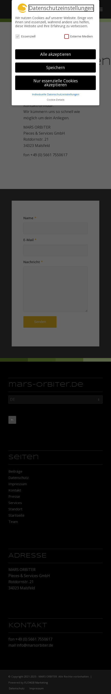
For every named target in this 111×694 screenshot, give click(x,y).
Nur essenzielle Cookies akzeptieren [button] (55, 81)
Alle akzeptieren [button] (55, 53)
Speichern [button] (55, 66)
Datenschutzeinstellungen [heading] (61, 7)
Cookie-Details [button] (55, 98)
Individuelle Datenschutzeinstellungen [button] (55, 93)
